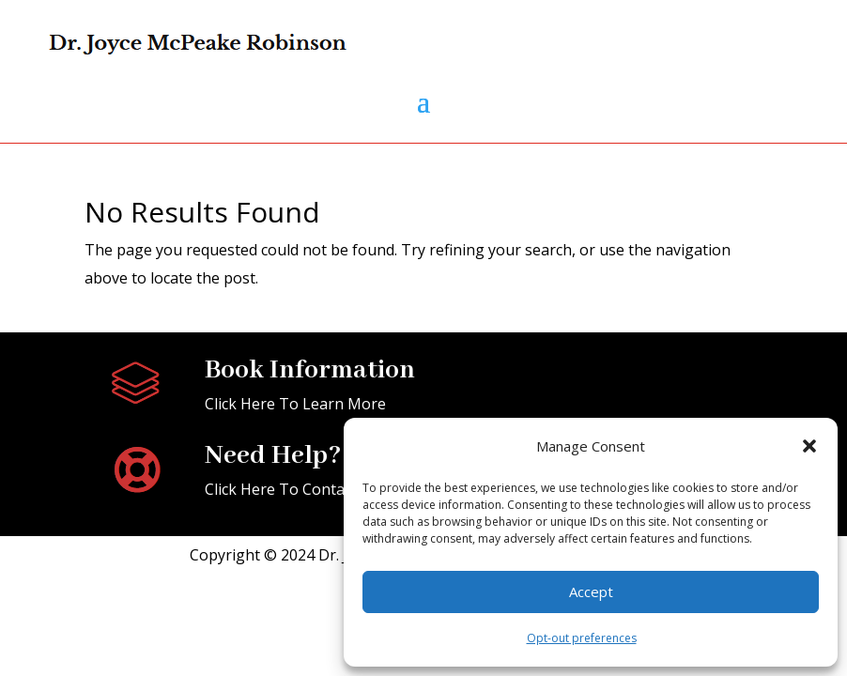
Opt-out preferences (582, 638)
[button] (809, 446)
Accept (591, 591)
